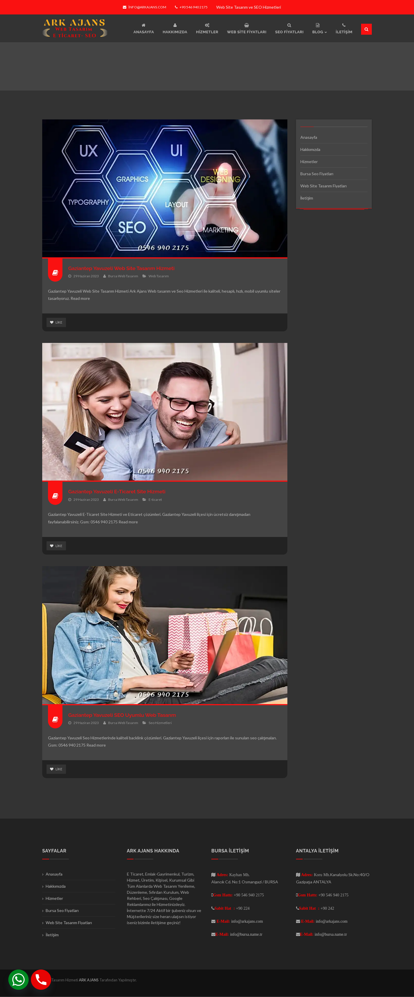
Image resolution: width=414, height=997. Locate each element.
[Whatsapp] (18, 980)
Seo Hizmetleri (160, 723)
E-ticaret (155, 499)
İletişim (306, 197)
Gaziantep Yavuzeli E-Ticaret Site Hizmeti (118, 492)
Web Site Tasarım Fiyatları (323, 185)
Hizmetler (309, 161)
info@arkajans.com (144, 7)
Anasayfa (308, 137)
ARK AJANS (89, 980)
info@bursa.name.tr (246, 935)
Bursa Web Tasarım (123, 276)
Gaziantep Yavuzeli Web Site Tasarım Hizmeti (123, 268)
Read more (80, 298)
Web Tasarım (159, 276)
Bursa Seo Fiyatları (316, 173)
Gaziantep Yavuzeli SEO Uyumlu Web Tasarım (124, 715)
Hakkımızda (310, 149)
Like (56, 322)
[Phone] (41, 980)
